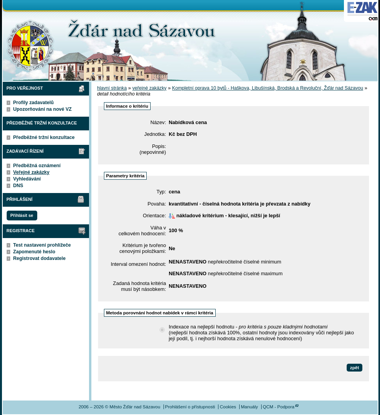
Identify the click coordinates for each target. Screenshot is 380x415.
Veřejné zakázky (31, 172)
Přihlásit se (21, 215)
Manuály (249, 406)
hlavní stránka (112, 88)
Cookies (228, 406)
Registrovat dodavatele (39, 258)
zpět (354, 367)
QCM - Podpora (279, 406)
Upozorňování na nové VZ (42, 109)
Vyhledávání (27, 179)
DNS (18, 185)
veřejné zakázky (149, 88)
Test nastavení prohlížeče (42, 245)
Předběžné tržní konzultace (44, 137)
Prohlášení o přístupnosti (190, 406)
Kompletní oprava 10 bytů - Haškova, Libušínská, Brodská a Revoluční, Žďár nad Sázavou (267, 88)
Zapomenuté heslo (34, 251)
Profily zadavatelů (33, 102)
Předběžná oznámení (37, 165)
